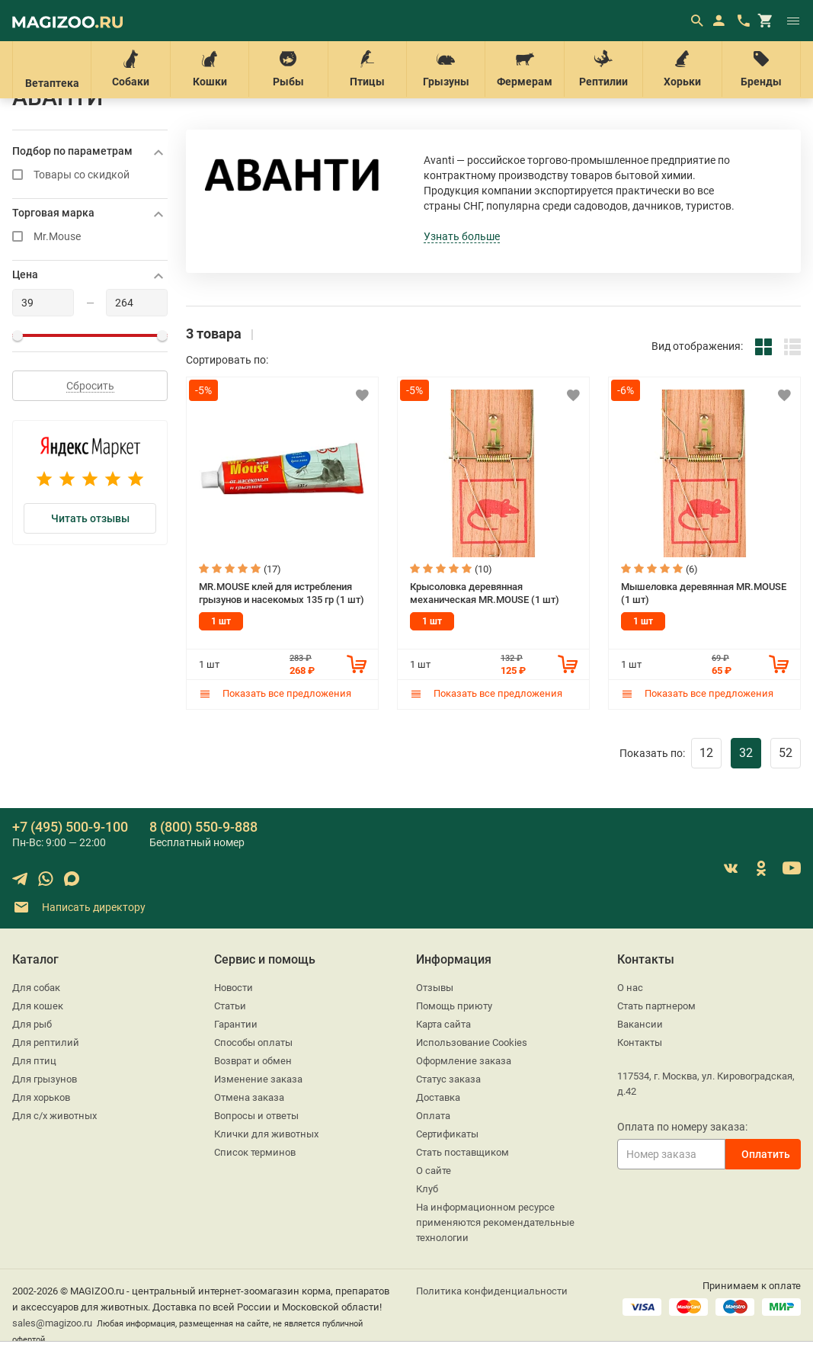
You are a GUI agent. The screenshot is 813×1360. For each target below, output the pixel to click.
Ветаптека (51, 69)
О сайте (433, 1170)
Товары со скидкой (90, 175)
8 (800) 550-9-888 (203, 827)
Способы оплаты (253, 1042)
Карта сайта (443, 1024)
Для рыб (32, 1024)
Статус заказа (448, 1079)
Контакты (639, 1042)
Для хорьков (41, 1097)
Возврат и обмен (253, 1061)
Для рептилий (45, 1042)
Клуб (427, 1189)
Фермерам (524, 69)
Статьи (230, 1006)
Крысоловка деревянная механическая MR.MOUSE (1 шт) (484, 593)
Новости (233, 987)
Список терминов (255, 1152)
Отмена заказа (249, 1097)
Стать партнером (656, 1006)
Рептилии (603, 69)
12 (706, 753)
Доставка (438, 1097)
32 (746, 753)
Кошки (209, 69)
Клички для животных (266, 1134)
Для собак (36, 987)
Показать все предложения (275, 693)
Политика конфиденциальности (492, 1291)
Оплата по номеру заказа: (682, 1127)
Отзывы (434, 987)
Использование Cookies (471, 1042)
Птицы (367, 69)
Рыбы (288, 69)
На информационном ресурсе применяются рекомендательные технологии (495, 1222)
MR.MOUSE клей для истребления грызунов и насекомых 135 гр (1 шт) (281, 593)
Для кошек (37, 1006)
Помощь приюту (454, 1006)
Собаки (130, 69)
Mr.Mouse (90, 236)
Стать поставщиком (462, 1152)
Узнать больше (462, 236)
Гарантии (236, 1024)
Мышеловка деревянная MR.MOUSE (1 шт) (703, 593)
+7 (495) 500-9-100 (70, 827)
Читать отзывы (90, 518)
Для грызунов (44, 1079)
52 (785, 753)
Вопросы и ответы (256, 1115)
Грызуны (445, 69)
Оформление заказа (463, 1061)
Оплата (433, 1115)
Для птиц (34, 1061)
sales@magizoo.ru (52, 1323)
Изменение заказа (258, 1079)
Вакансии (640, 1024)
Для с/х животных (54, 1115)
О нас (630, 987)
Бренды (761, 69)
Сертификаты (447, 1134)
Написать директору (79, 907)
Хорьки (681, 69)
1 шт (221, 621)
